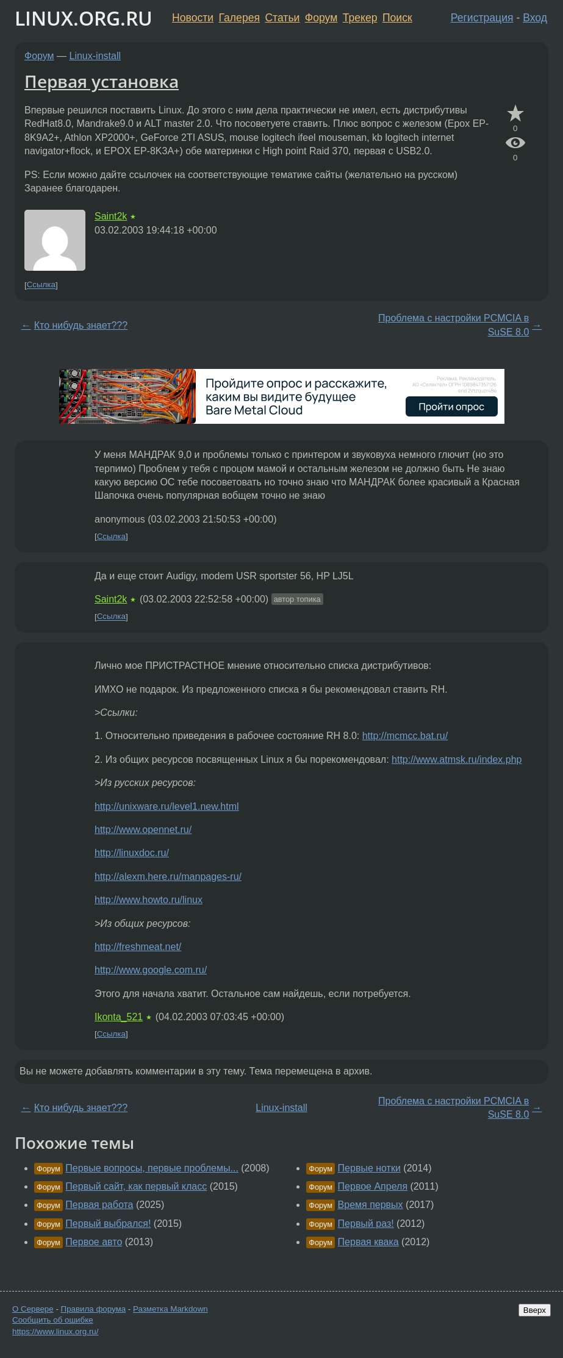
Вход (535, 18)
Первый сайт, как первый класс (136, 1186)
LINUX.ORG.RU (83, 18)
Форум (321, 18)
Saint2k (111, 216)
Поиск (397, 18)
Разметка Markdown (170, 1308)
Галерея (239, 18)
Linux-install (95, 56)
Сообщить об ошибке (52, 1319)
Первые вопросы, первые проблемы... (151, 1168)
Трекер (360, 18)
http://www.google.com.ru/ (151, 970)
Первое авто (93, 1242)
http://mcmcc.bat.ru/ (405, 736)
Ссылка (41, 285)
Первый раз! (366, 1223)
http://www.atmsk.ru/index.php (457, 759)
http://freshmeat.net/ (138, 947)
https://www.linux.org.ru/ (55, 1331)
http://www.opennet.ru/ (143, 829)
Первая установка (101, 81)
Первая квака (368, 1242)
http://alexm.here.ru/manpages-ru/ (168, 876)
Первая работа (99, 1204)
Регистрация (482, 18)
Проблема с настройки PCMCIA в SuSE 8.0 (453, 325)
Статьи (282, 18)
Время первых (370, 1204)
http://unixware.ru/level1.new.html (167, 806)
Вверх (534, 1310)
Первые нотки (369, 1168)
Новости (192, 18)
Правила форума (93, 1308)
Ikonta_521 (119, 1017)
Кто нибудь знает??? (80, 325)
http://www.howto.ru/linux (149, 900)
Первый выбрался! (108, 1223)
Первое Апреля (372, 1186)
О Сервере (33, 1308)
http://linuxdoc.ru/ (132, 853)
